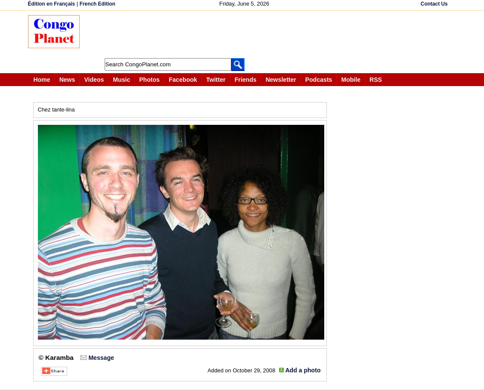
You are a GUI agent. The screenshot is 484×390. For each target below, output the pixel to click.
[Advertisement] (245, 34)
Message (101, 357)
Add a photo (302, 370)
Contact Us (434, 4)
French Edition (97, 4)
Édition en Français (51, 4)
